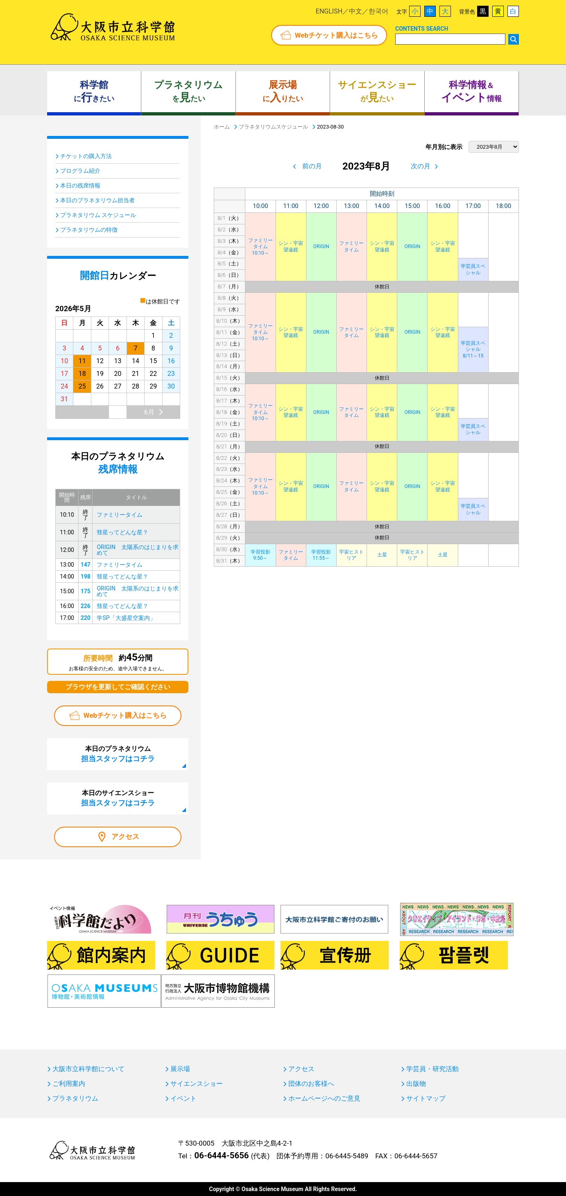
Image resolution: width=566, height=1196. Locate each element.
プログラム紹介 (80, 170)
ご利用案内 (68, 1084)
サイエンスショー (196, 1084)
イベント (183, 1098)
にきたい (94, 91)
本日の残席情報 (80, 185)
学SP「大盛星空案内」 (126, 618)
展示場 (180, 1069)
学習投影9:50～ (260, 555)
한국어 (378, 11)
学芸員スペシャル (473, 269)
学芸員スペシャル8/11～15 (473, 349)
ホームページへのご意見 (324, 1098)
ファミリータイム (351, 246)
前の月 (312, 166)
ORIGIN (321, 246)
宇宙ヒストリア (351, 555)
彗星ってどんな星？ (122, 532)
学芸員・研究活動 (432, 1069)
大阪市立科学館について (88, 1069)
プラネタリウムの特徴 (89, 229)
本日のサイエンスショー (118, 798)
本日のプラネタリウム (118, 754)
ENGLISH (329, 11)
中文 (355, 11)
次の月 (420, 166)
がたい (377, 91)
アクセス (125, 836)
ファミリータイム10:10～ (260, 246)
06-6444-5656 (221, 1155)
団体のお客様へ (311, 1084)
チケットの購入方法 (86, 156)
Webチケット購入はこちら (336, 35)
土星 (382, 555)
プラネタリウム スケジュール (98, 215)
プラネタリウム (75, 1098)
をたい (188, 91)
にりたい (283, 91)
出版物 (416, 1084)
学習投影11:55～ (321, 555)
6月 (149, 412)
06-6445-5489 (346, 1156)
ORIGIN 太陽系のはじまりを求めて (137, 550)
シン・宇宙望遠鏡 (290, 246)
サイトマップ (426, 1098)
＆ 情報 (471, 91)
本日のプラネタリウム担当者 (97, 200)
